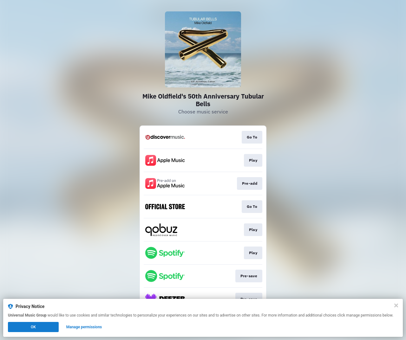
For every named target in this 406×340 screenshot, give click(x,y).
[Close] (396, 305)
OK (33, 327)
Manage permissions (84, 327)
